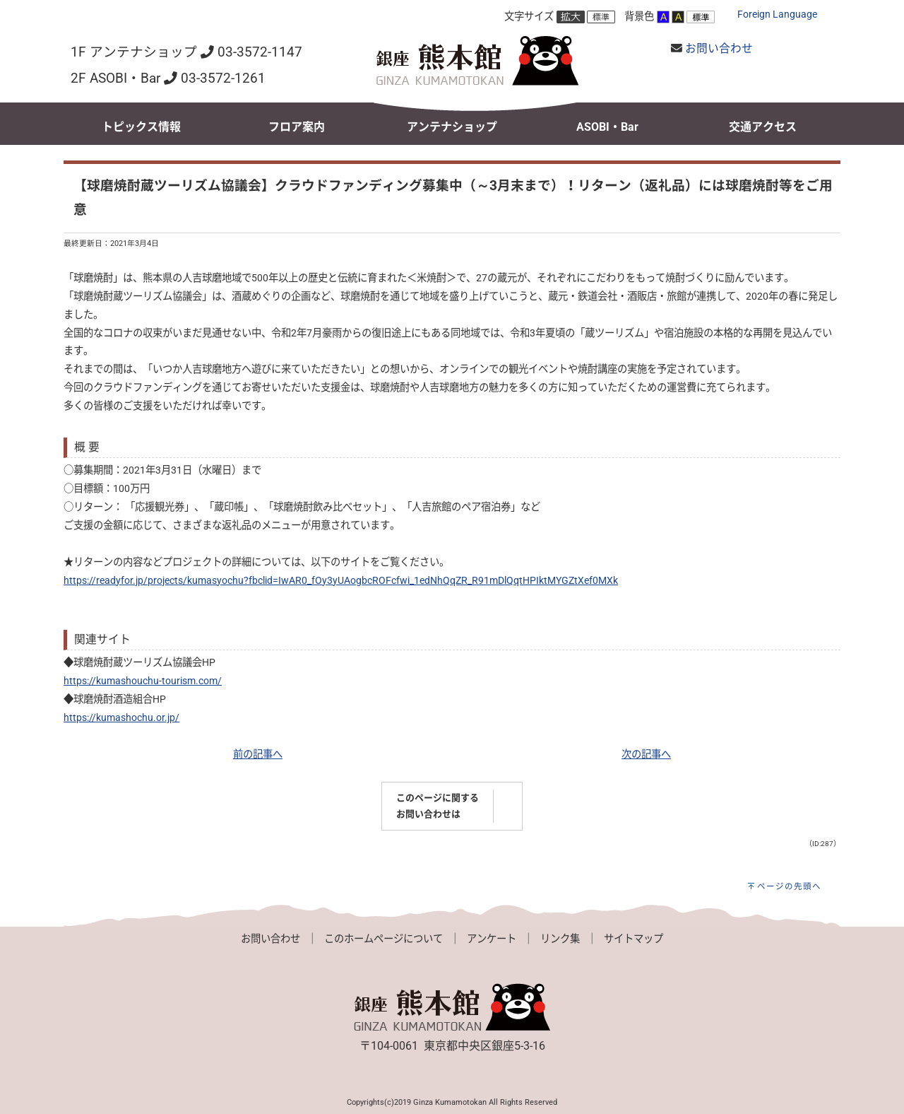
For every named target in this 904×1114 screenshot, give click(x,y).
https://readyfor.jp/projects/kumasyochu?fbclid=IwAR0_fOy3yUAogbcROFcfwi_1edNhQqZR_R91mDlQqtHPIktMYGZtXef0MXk (341, 581)
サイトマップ (633, 939)
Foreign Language (777, 14)
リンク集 (560, 939)
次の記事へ (646, 755)
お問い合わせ (719, 48)
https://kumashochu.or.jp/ (121, 718)
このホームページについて (383, 939)
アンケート (491, 939)
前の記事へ (257, 755)
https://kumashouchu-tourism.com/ (143, 681)
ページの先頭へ (789, 886)
